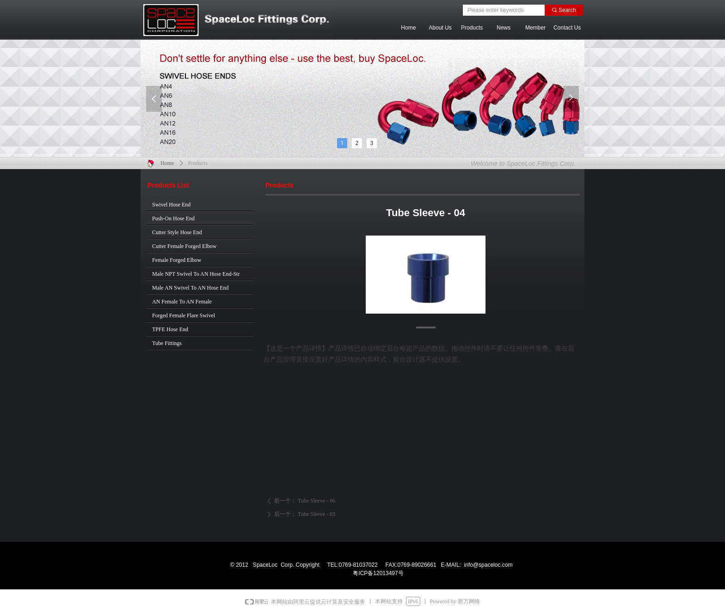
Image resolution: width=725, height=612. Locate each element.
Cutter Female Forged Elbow (184, 246)
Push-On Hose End (173, 218)
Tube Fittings (167, 343)
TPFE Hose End (170, 329)
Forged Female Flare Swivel (183, 315)
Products (198, 163)
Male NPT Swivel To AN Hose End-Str (196, 274)
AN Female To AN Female (182, 301)
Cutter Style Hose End (177, 232)
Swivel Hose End (171, 204)
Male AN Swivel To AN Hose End (190, 288)
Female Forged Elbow (176, 260)
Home (167, 163)
